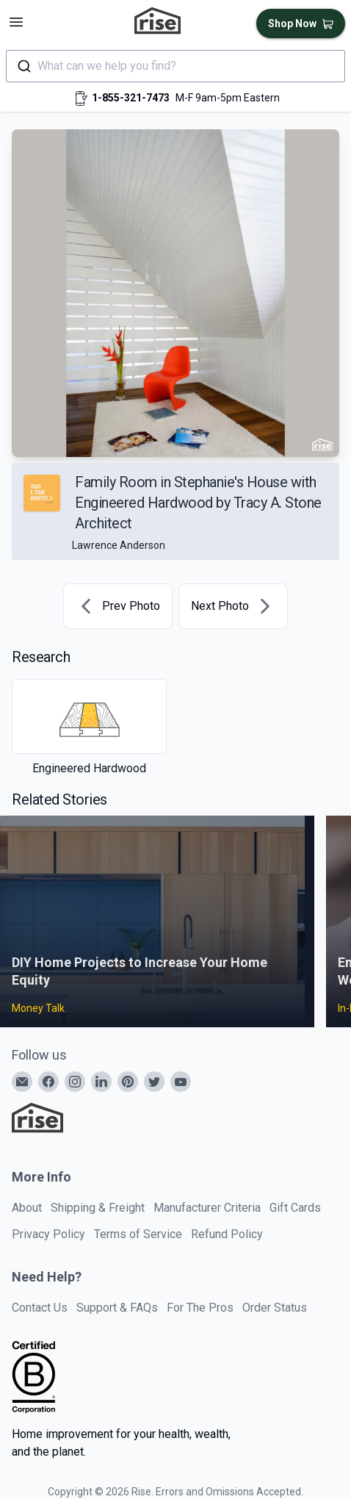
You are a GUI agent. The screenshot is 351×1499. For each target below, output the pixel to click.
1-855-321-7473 (131, 98)
